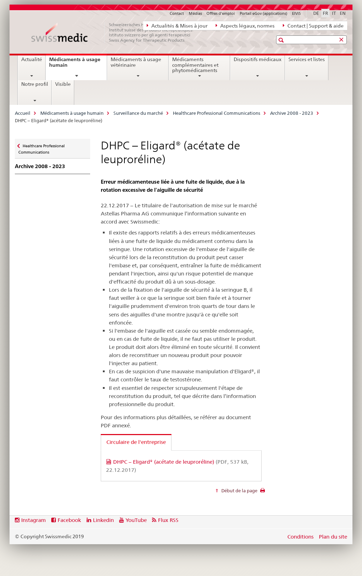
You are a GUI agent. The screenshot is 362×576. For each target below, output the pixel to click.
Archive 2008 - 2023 (291, 113)
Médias (195, 13)
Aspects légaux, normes (245, 25)
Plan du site (333, 536)
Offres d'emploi (220, 13)
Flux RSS (168, 520)
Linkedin (103, 520)
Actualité (31, 59)
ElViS (296, 13)
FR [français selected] (325, 13)
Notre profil (34, 84)
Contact (177, 13)
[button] (282, 40)
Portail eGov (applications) (263, 13)
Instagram (33, 520)
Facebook (69, 520)
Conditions (300, 536)
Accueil (22, 113)
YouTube (136, 520)
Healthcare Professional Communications (216, 113)
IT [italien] (334, 13)
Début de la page (238, 490)
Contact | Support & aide (313, 25)
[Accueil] (115, 32)
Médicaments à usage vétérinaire (136, 62)
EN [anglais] (343, 13)
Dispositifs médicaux (257, 59)
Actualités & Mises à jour (177, 25)
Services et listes (306, 59)
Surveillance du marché (138, 113)
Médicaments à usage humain (74, 64)
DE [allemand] (316, 13)
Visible (63, 84)
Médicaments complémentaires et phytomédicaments (195, 65)
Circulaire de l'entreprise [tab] (136, 442)
